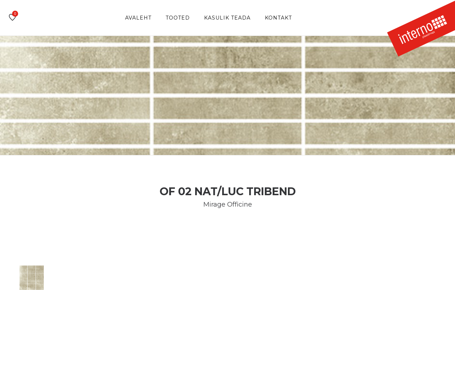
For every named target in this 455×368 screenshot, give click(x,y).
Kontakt (278, 18)
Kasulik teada (227, 18)
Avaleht (138, 18)
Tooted (178, 18)
